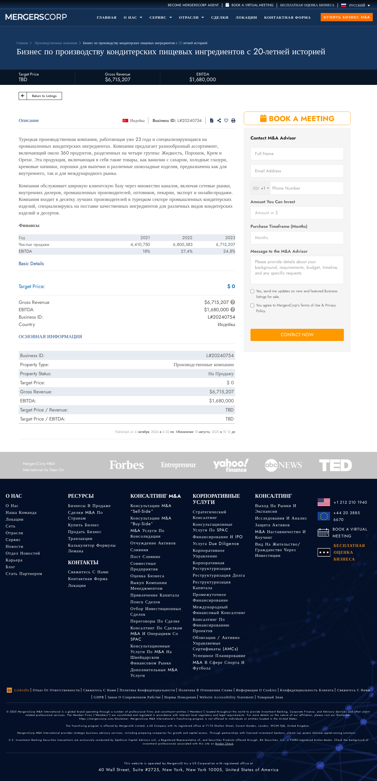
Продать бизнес (85, 532)
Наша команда (21, 512)
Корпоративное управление (209, 553)
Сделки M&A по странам (85, 515)
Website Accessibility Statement (227, 697)
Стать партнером (24, 573)
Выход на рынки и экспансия (275, 508)
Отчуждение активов (153, 543)
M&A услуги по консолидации (147, 533)
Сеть (11, 526)
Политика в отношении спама (206, 690)
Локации (246, 17)
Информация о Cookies (256, 690)
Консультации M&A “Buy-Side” (151, 521)
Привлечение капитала (154, 595)
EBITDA (202, 74)
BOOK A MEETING (297, 118)
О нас (12, 505)
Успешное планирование (219, 655)
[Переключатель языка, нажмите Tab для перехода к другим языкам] (357, 5)
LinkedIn (18, 690)
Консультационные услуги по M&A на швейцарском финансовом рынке (151, 657)
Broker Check (224, 743)
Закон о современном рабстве (134, 697)
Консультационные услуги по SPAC (213, 527)
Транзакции (80, 538)
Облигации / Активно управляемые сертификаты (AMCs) (216, 643)
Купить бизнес (83, 525)
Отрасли (191, 17)
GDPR (99, 697)
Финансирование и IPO (218, 537)
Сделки (219, 17)
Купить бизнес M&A (347, 17)
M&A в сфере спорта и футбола (219, 665)
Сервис (160, 17)
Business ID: (164, 120)
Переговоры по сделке (155, 621)
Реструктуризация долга (219, 575)
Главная (107, 17)
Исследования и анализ (281, 518)
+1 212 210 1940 (350, 502)
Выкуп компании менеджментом (148, 585)
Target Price (29, 74)
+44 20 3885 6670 (346, 516)
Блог (10, 567)
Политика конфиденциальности (147, 690)
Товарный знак (270, 697)
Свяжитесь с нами (88, 572)
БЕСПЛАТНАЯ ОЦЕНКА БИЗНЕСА (307, 5)
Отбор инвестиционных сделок (155, 611)
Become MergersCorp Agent (193, 5)
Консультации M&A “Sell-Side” (151, 508)
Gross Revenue (117, 74)
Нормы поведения (180, 697)
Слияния (139, 550)
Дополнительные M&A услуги (154, 675)
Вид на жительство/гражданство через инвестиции (277, 549)
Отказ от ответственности (56, 690)
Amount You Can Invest (272, 202)
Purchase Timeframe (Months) (278, 226)
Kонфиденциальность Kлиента (307, 690)
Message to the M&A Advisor (279, 251)
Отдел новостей (23, 553)
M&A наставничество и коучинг (280, 534)
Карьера (14, 560)
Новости (14, 546)
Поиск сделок (145, 602)
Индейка (137, 120)
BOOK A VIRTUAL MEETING (350, 532)
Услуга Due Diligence (216, 543)
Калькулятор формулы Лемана (92, 548)
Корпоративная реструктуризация (212, 565)
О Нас (133, 17)
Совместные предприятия (144, 566)
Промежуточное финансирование (210, 597)
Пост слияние (145, 556)
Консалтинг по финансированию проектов (211, 625)
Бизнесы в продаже (89, 505)
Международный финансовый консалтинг (219, 609)
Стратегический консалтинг (209, 514)
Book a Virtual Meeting (249, 5)
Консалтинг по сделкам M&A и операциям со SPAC (156, 634)
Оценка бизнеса (147, 576)
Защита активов (272, 525)
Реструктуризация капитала (212, 585)
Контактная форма (287, 17)
